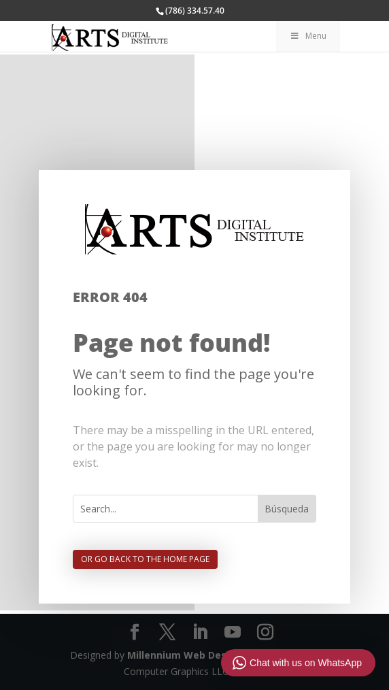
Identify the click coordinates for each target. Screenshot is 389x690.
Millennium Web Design (184, 654)
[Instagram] (265, 632)
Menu (308, 36)
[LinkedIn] (200, 632)
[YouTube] (232, 632)
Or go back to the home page (145, 559)
